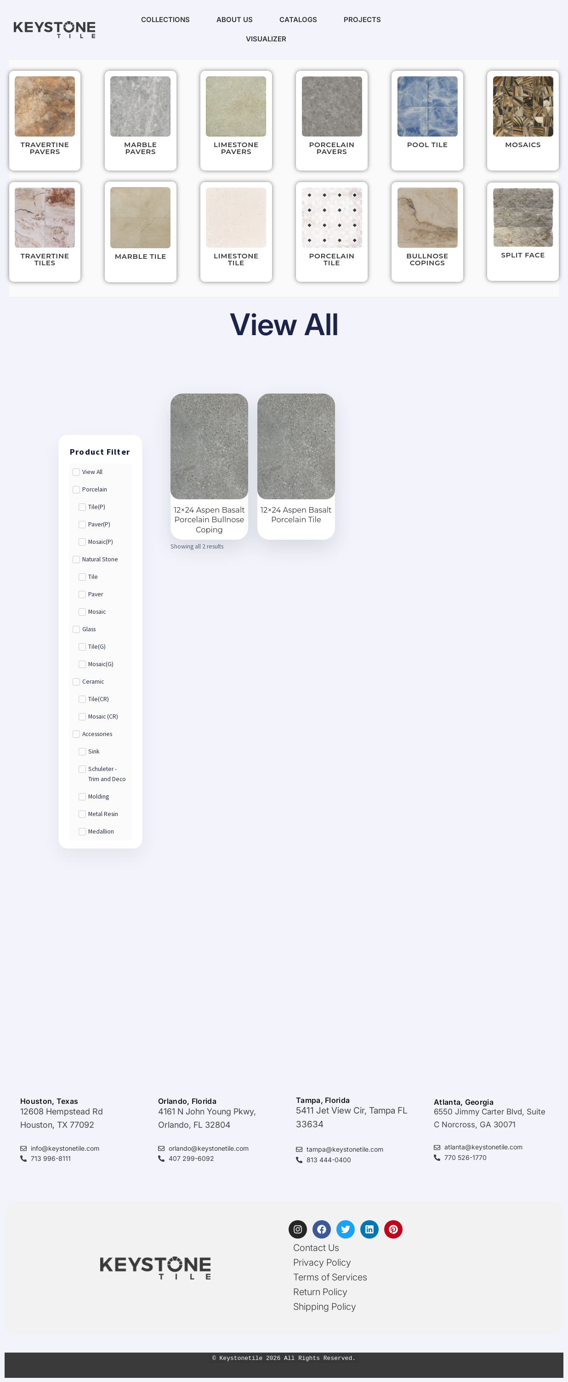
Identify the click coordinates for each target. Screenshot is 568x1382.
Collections (165, 19)
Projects (362, 19)
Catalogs (298, 19)
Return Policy (320, 1291)
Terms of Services (330, 1277)
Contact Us (316, 1247)
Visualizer (266, 38)
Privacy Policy (322, 1262)
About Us (234, 19)
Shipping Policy (324, 1306)
